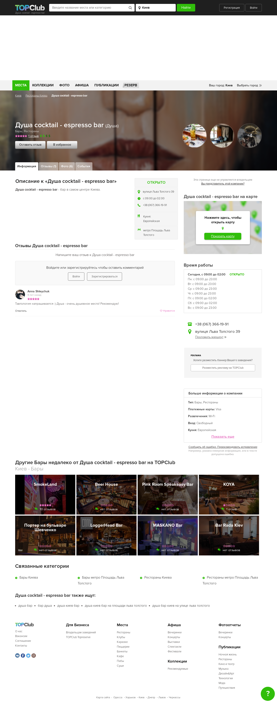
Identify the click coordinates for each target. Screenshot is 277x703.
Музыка (224, 669)
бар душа (45, 606)
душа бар (25, 606)
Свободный (204, 423)
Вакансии (21, 636)
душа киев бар (68, 606)
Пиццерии (123, 646)
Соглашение (23, 641)
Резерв (130, 85)
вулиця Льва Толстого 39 (158, 191)
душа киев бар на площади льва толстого (116, 606)
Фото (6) (67, 166)
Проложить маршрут (210, 337)
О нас (18, 631)
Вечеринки (175, 632)
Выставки (174, 642)
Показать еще (222, 437)
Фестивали (174, 651)
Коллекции (43, 85)
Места (21, 85)
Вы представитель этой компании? (223, 183)
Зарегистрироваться (105, 276)
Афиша (82, 85)
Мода (222, 683)
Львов (162, 697)
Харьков (130, 697)
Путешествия (227, 688)
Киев (18, 95)
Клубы (121, 637)
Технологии (226, 678)
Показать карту (223, 236)
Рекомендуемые (178, 669)
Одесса (117, 697)
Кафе (120, 656)
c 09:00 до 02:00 (153, 198)
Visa (218, 409)
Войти (253, 8)
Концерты (174, 637)
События (83, 166)
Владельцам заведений (81, 632)
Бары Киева (28, 577)
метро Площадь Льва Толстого (156, 233)
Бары (18, 131)
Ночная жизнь (228, 654)
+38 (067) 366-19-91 (155, 205)
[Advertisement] (138, 48)
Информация (26, 166)
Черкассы (174, 697)
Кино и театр (226, 664)
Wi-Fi (212, 416)
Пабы (120, 661)
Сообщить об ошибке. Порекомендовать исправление (222, 447)
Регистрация (232, 8)
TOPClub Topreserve (78, 637)
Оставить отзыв (30, 144)
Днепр (151, 697)
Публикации (106, 85)
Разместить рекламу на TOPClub (222, 368)
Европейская (151, 221)
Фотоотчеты (230, 625)
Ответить (21, 310)
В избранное (62, 144)
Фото (64, 85)
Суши (120, 666)
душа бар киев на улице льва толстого (181, 606)
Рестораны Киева (36, 95)
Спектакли (174, 646)
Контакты (21, 645)
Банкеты (122, 651)
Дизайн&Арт (226, 673)
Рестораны (31, 131)
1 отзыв (33, 136)
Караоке (122, 642)
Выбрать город (247, 85)
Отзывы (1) (48, 166)
